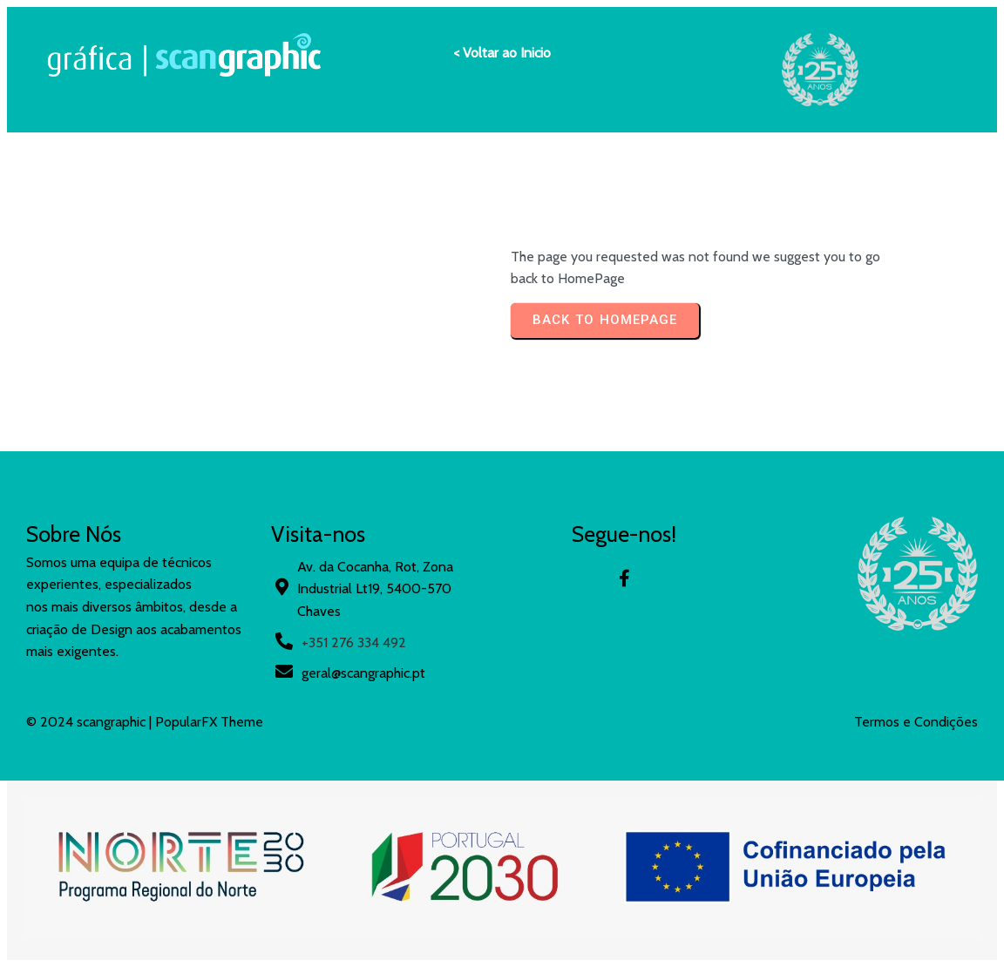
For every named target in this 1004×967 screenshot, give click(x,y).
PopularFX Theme (209, 721)
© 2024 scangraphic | (90, 721)
